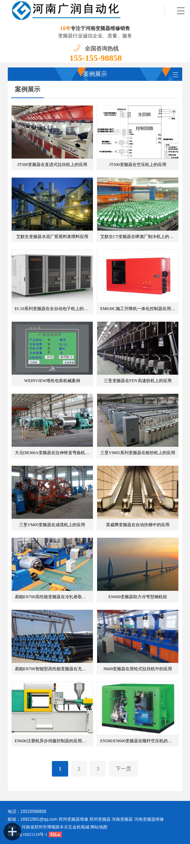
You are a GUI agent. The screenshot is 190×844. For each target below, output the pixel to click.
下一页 (123, 769)
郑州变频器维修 (73, 819)
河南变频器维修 (149, 819)
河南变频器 (122, 819)
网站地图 (98, 827)
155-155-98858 (96, 58)
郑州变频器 (100, 819)
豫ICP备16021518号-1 (28, 834)
